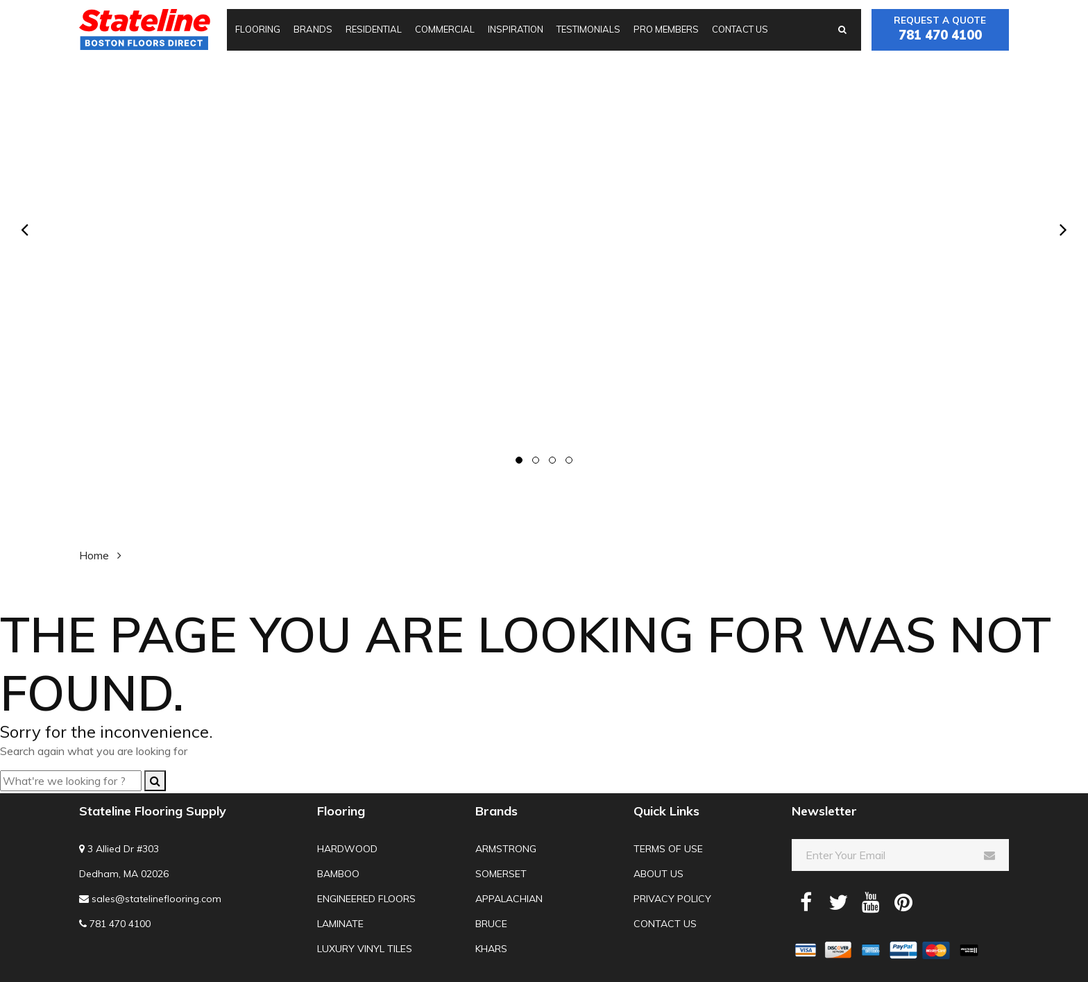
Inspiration (515, 29)
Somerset (501, 873)
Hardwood (347, 849)
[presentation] (24, 229)
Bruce (491, 923)
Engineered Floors (366, 898)
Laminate (340, 923)
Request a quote (940, 29)
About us (658, 873)
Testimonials (588, 29)
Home (94, 555)
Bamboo (338, 873)
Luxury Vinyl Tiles (364, 948)
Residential (374, 29)
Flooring (257, 29)
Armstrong (505, 849)
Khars (491, 948)
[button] (519, 460)
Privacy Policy (672, 898)
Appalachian (509, 898)
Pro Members (666, 29)
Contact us (740, 29)
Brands (313, 29)
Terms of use (668, 849)
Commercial (445, 29)
